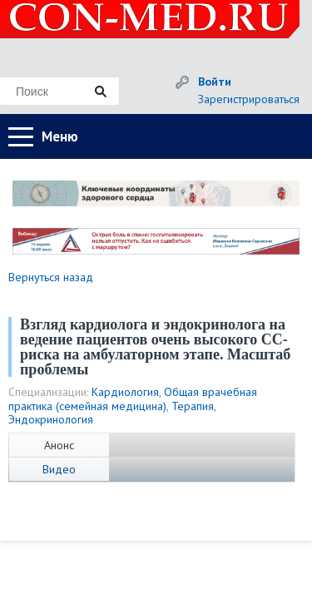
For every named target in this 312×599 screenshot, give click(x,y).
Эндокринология (50, 419)
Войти (214, 81)
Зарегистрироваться (249, 99)
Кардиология (125, 391)
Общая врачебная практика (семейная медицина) (132, 398)
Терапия (192, 406)
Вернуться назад (50, 277)
